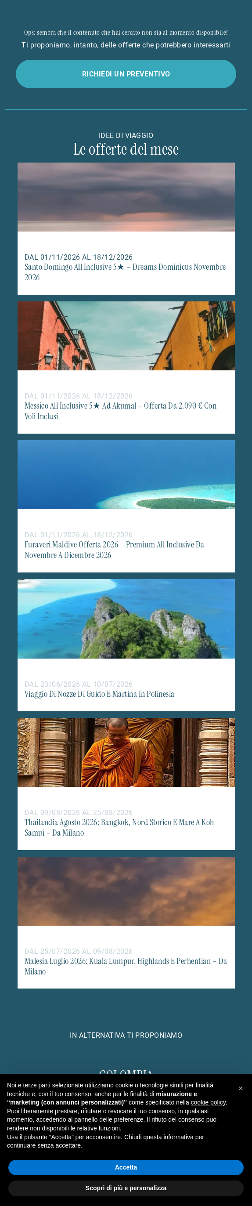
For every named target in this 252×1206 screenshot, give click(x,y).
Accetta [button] (126, 1167)
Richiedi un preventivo (126, 73)
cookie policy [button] (208, 1102)
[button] (241, 1088)
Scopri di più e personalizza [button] (126, 1188)
